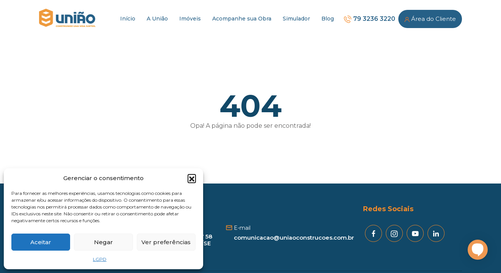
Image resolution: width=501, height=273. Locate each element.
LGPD (99, 259)
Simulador (296, 18)
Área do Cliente (430, 18)
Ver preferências (166, 242)
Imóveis (190, 18)
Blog (327, 18)
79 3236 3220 (369, 18)
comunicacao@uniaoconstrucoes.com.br (294, 237)
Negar (103, 242)
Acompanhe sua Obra (241, 18)
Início (127, 18)
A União (157, 18)
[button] (192, 178)
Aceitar (40, 242)
